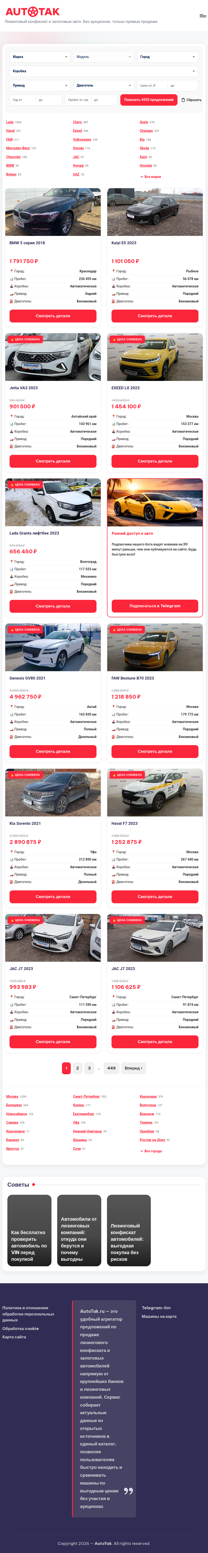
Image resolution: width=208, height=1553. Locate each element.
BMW (10, 165)
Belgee (11, 174)
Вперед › (134, 1068)
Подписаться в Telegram (155, 605)
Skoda (144, 148)
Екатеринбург (83, 1114)
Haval (10, 131)
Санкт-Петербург (86, 1096)
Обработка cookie (20, 1328)
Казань (78, 1105)
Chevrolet (13, 157)
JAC (76, 157)
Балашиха (14, 1105)
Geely (144, 122)
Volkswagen (82, 139)
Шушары (80, 1140)
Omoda (78, 148)
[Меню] (203, 15)
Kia (142, 139)
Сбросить (191, 100)
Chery (77, 122)
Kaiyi (143, 157)
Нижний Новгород (87, 1131)
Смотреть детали (53, 315)
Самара (12, 1122)
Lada (9, 122)
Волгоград (148, 1105)
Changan (146, 131)
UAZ (76, 174)
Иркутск (12, 1149)
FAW (9, 139)
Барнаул (12, 1140)
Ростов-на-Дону (152, 1140)
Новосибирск (16, 1114)
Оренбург (147, 1131)
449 (111, 1068)
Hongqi (78, 165)
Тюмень (146, 1122)
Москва (12, 1096)
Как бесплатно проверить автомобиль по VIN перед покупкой (29, 1245)
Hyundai (146, 165)
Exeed (77, 131)
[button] (150, 177)
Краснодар (148, 1096)
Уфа (76, 1122)
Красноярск (15, 1131)
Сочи (77, 1149)
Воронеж (147, 1114)
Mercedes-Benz (18, 148)
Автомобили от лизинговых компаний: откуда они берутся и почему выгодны (79, 1239)
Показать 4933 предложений (149, 100)
